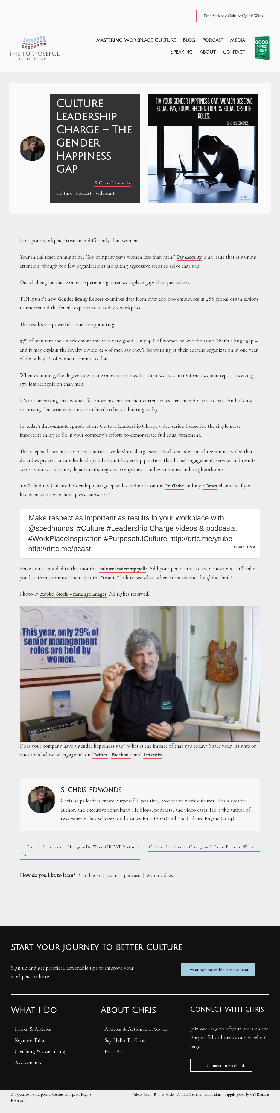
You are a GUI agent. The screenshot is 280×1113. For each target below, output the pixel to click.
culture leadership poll (123, 574)
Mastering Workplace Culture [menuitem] (135, 41)
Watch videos (165, 883)
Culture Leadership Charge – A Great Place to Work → (200, 853)
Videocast (107, 194)
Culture (64, 194)
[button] (232, 16)
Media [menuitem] (236, 41)
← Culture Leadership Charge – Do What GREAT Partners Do (74, 858)
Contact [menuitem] (233, 53)
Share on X (243, 552)
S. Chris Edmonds (113, 184)
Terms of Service (152, 1102)
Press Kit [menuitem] (114, 1059)
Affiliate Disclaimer (181, 1102)
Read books (89, 883)
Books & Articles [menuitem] (33, 1036)
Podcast (85, 194)
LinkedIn (155, 760)
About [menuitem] (207, 53)
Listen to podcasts (126, 883)
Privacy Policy (127, 1102)
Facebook (122, 760)
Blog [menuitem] (188, 41)
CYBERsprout (258, 1102)
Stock (63, 600)
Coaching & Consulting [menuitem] (40, 1059)
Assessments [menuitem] (28, 1070)
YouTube (174, 487)
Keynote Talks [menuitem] (30, 1048)
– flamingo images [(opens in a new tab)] (90, 600)
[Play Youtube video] (140, 680)
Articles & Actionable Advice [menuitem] (135, 1036)
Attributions (208, 1102)
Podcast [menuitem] (212, 41)
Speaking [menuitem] (181, 53)
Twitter (100, 760)
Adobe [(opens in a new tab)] (48, 600)
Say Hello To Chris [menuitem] (124, 1048)
